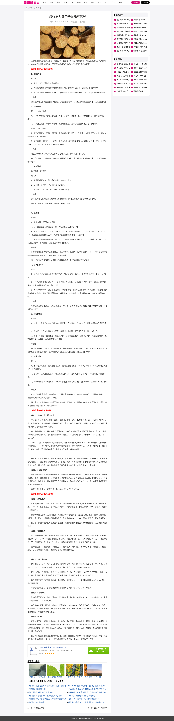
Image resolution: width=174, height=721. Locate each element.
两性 (79, 2)
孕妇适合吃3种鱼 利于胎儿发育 (40, 692)
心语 (113, 2)
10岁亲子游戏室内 (100, 708)
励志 (106, 2)
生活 (99, 2)
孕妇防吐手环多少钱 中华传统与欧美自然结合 (86, 702)
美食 (72, 2)
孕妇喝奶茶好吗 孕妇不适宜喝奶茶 (81, 696)
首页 (44, 2)
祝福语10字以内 (122, 91)
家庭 (86, 2)
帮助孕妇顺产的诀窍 (36, 702)
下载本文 (81, 22)
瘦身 (58, 2)
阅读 (120, 2)
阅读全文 (74, 22)
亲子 (92, 2)
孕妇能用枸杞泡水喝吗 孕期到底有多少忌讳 (45, 696)
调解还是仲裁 (138, 91)
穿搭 (51, 2)
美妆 (65, 2)
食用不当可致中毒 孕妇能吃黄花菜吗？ (83, 699)
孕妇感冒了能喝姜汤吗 (37, 689)
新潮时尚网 (83, 718)
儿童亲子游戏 (39, 708)
